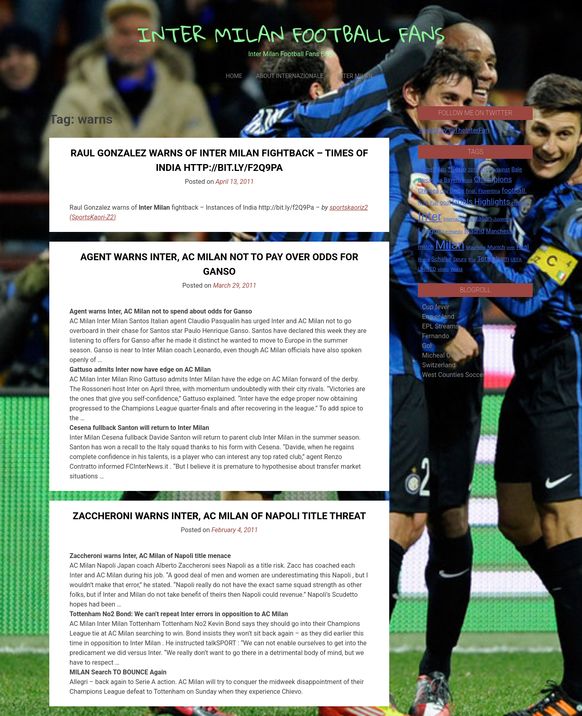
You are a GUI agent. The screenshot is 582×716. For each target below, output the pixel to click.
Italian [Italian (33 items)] (482, 218)
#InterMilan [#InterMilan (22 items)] (432, 169)
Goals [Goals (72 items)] (462, 201)
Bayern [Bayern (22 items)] (452, 180)
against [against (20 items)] (501, 169)
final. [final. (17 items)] (471, 191)
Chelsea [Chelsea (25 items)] (428, 190)
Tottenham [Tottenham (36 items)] (493, 259)
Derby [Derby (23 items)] (457, 190)
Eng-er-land (438, 316)
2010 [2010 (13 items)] (473, 170)
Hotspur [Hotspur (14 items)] (520, 203)
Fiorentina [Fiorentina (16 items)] (489, 191)
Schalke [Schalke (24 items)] (441, 259)
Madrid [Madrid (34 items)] (474, 231)
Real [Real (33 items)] (523, 247)
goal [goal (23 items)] (445, 202)
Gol (427, 346)
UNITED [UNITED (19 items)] (427, 269)
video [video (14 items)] (443, 269)
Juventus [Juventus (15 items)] (502, 219)
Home (234, 76)
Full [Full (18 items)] (434, 203)
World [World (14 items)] (456, 269)
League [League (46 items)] (429, 231)
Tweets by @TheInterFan (453, 130)
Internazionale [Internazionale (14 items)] (458, 219)
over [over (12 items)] (510, 247)
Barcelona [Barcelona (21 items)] (430, 180)
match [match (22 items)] (426, 247)
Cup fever (435, 307)
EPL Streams (440, 326)
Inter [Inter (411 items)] (430, 216)
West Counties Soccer (453, 375)
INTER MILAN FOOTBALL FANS (291, 34)
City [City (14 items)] (444, 191)
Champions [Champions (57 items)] (493, 179)
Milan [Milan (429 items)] (449, 245)
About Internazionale (289, 76)
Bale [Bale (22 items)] (516, 169)
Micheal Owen (442, 355)
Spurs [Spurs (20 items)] (460, 259)
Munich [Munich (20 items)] (496, 247)
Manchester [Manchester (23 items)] (501, 231)
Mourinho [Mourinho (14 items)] (476, 247)
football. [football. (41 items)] (514, 190)
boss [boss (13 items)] (467, 180)
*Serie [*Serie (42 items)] (457, 169)
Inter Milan (354, 76)
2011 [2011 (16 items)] (484, 170)
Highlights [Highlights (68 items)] (492, 201)
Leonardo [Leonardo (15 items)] (452, 231)
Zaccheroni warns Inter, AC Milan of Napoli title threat (219, 516)
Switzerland (438, 365)
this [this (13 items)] (472, 259)
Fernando (435, 336)
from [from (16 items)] (423, 203)
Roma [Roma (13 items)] (424, 259)
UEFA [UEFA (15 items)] (516, 259)
